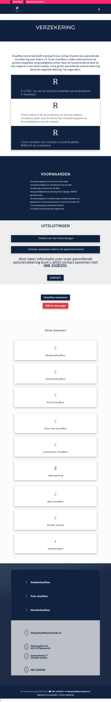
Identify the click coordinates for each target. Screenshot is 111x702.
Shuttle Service (55, 525)
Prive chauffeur (39, 596)
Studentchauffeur (55, 355)
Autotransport (55, 548)
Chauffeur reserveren (55, 297)
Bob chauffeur (55, 501)
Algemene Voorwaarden (47, 695)
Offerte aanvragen (55, 305)
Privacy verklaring (66, 695)
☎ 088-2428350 (56, 691)
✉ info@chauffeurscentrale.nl (77, 691)
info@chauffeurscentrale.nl (45, 632)
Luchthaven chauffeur (55, 452)
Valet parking (55, 475)
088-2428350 (17, 2)
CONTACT (55, 277)
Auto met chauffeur (55, 428)
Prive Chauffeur (55, 402)
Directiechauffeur (55, 379)
